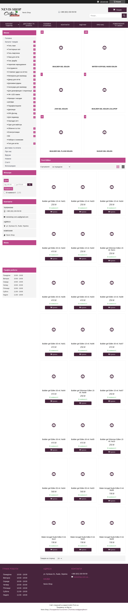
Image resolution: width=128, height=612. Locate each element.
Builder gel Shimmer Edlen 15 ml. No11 (111, 249)
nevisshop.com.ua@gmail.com (17, 217)
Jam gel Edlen (61, 109)
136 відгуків (104, 2)
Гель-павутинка (14, 53)
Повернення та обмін (118, 25)
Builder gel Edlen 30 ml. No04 (53, 391)
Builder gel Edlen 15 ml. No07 (111, 391)
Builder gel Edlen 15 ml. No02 (82, 248)
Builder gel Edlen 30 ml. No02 (53, 248)
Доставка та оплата (28, 25)
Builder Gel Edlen (61, 67)
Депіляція (11, 109)
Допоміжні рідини (14, 83)
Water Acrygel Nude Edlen (104, 67)
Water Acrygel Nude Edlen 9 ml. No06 (111, 489)
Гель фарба (12, 61)
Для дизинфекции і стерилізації (20, 91)
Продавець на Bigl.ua (64, 607)
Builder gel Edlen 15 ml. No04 (111, 201)
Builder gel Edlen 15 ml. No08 (111, 297)
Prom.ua (75, 605)
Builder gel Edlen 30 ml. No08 (53, 439)
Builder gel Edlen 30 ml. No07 (111, 344)
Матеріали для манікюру (17, 76)
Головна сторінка (47, 25)
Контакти (65, 25)
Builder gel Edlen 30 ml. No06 (53, 297)
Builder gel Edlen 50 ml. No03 (82, 488)
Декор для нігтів (14, 79)
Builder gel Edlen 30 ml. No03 (82, 297)
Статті (7, 162)
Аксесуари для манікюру (17, 87)
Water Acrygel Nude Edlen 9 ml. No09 (111, 538)
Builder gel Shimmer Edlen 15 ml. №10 (111, 440)
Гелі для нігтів (13, 143)
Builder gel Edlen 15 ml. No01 (53, 201)
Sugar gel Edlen (104, 151)
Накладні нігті (13, 121)
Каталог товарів (9, 25)
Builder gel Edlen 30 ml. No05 (82, 439)
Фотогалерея (10, 166)
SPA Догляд (12, 113)
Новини (8, 159)
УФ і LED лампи (14, 94)
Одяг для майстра (15, 125)
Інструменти (12, 68)
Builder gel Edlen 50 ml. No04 (53, 488)
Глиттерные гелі (14, 49)
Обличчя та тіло (14, 128)
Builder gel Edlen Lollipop (104, 109)
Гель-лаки (12, 46)
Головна (8, 38)
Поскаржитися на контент (59, 610)
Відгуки (82, 25)
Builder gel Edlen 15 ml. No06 (82, 344)
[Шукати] (124, 15)
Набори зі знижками (15, 140)
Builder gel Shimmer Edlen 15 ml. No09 (82, 392)
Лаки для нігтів (13, 57)
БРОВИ (11, 102)
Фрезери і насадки (15, 98)
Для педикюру (13, 117)
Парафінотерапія (14, 106)
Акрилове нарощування (17, 64)
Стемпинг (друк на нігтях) (17, 72)
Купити (54, 212)
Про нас (100, 25)
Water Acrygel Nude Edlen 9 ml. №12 (53, 538)
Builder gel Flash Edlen (61, 151)
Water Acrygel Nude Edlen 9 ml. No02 (82, 538)
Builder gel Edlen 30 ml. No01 (53, 344)
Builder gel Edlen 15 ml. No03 (82, 201)
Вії (9, 136)
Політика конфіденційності (78, 610)
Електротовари (14, 132)
